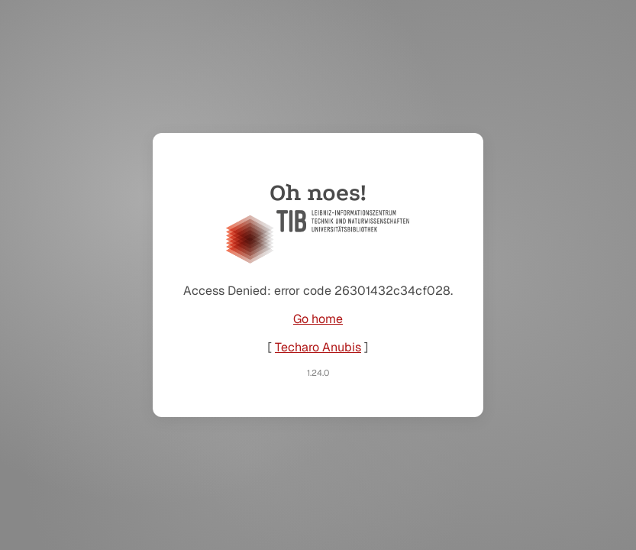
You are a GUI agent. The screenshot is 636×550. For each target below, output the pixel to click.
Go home (318, 319)
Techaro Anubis (318, 347)
